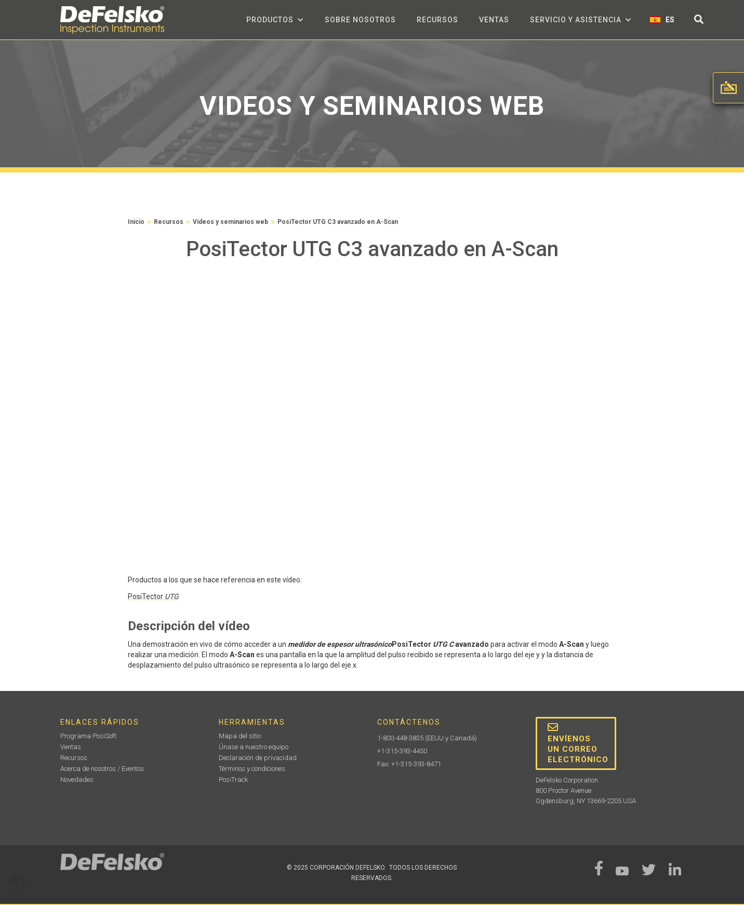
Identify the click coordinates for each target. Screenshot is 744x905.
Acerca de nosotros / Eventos (102, 769)
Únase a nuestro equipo (253, 747)
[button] (275, 19)
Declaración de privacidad (258, 758)
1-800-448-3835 (400, 738)
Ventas (494, 20)
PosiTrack (233, 779)
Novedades (77, 779)
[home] (112, 20)
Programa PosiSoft (88, 736)
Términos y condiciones (252, 769)
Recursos (437, 20)
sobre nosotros (360, 20)
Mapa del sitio (240, 736)
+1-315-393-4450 (402, 751)
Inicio (136, 221)
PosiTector (153, 596)
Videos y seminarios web (230, 221)
